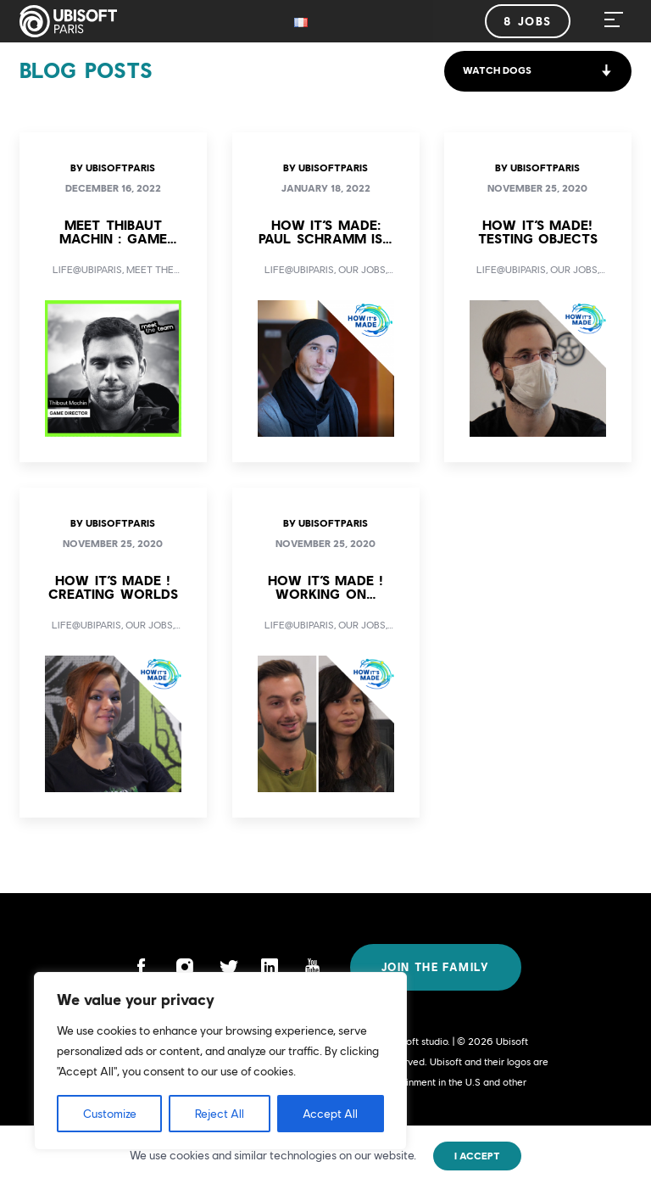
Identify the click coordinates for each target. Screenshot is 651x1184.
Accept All (330, 1113)
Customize (109, 1113)
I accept (477, 1156)
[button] (538, 71)
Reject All (219, 1113)
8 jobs (528, 21)
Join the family (435, 967)
